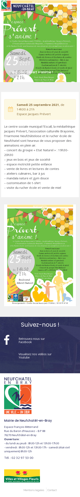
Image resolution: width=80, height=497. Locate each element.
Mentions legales (34, 490)
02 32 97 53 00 (70, 17)
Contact (52, 490)
